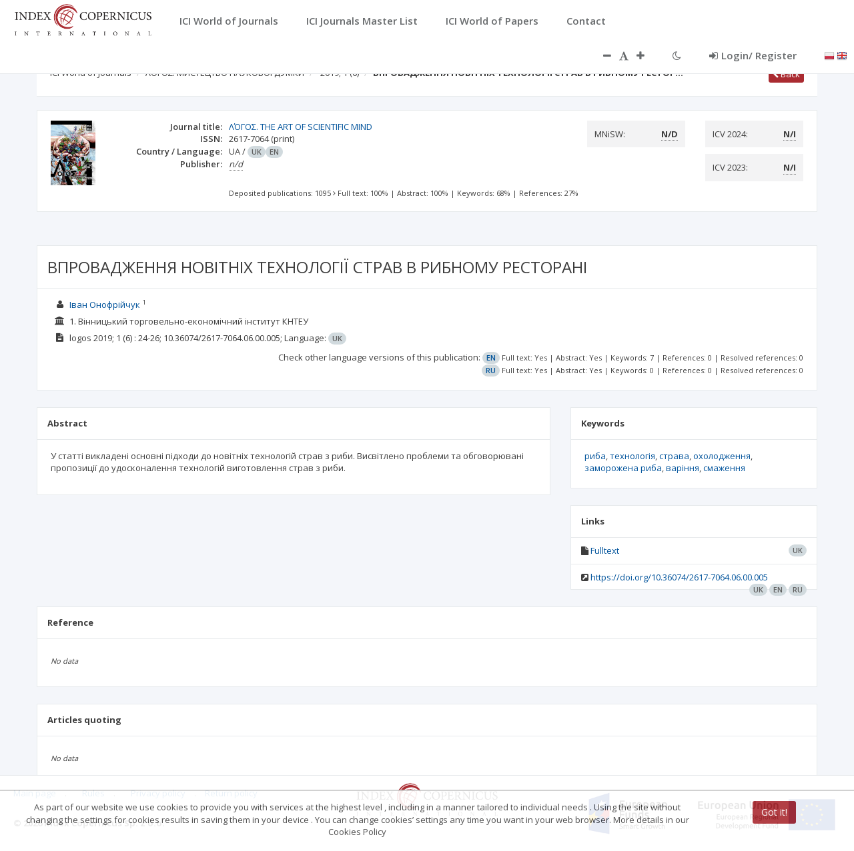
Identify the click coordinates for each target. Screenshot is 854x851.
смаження (724, 468)
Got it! (774, 812)
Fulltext (604, 550)
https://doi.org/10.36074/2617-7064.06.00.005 (679, 577)
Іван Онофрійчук (105, 305)
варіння (682, 468)
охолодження (722, 456)
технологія (632, 456)
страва (674, 456)
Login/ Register (753, 55)
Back (786, 74)
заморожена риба (623, 468)
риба (595, 456)
